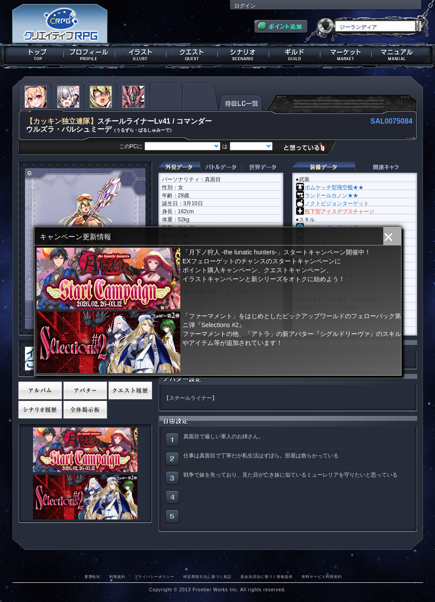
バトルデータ (220, 167)
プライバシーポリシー (154, 576)
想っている (307, 147)
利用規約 (117, 576)
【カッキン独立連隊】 (61, 121)
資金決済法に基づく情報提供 (266, 576)
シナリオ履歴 (40, 410)
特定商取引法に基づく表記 (207, 576)
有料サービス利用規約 (322, 576)
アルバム (40, 390)
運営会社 (92, 576)
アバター (85, 390)
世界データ (262, 167)
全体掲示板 (85, 410)
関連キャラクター (386, 167)
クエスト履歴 (130, 390)
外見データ (179, 167)
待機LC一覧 (240, 102)
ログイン (245, 6)
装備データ (323, 167)
